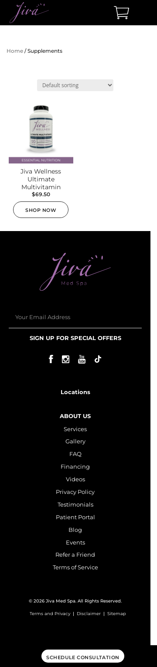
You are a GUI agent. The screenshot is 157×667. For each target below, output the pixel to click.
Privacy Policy (75, 491)
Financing (75, 466)
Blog (75, 529)
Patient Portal (75, 517)
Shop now (40, 210)
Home (15, 51)
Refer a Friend (75, 554)
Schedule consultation (82, 657)
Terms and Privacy (50, 613)
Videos (75, 479)
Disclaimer (89, 613)
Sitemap (116, 613)
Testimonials (75, 504)
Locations (75, 391)
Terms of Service (75, 567)
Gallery (75, 441)
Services (75, 428)
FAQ (75, 453)
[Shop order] (75, 85)
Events (75, 542)
